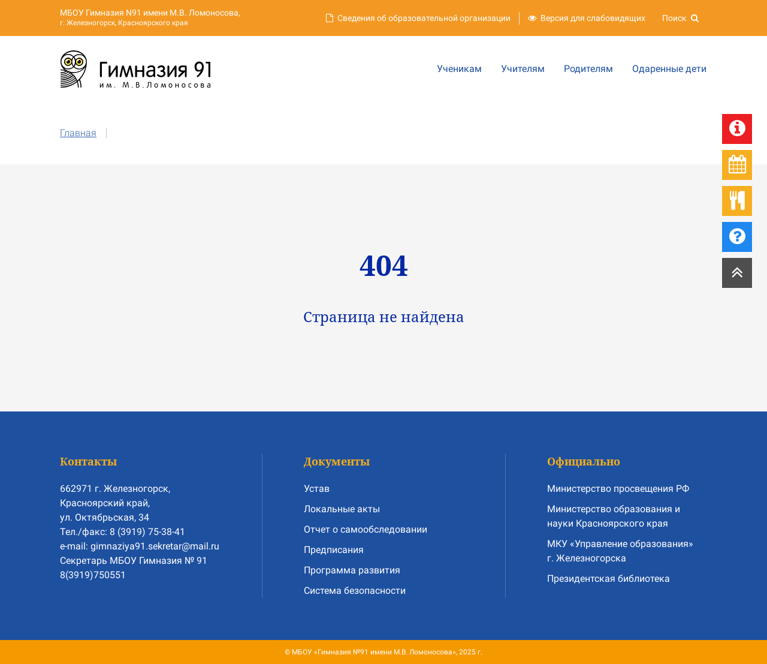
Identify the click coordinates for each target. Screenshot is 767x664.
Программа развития (352, 570)
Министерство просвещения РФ (618, 488)
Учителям (523, 68)
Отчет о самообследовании (365, 529)
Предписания (334, 549)
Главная (78, 133)
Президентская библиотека (608, 578)
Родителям (588, 68)
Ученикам (459, 68)
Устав (317, 488)
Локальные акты (342, 509)
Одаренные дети (669, 68)
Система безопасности (355, 590)
